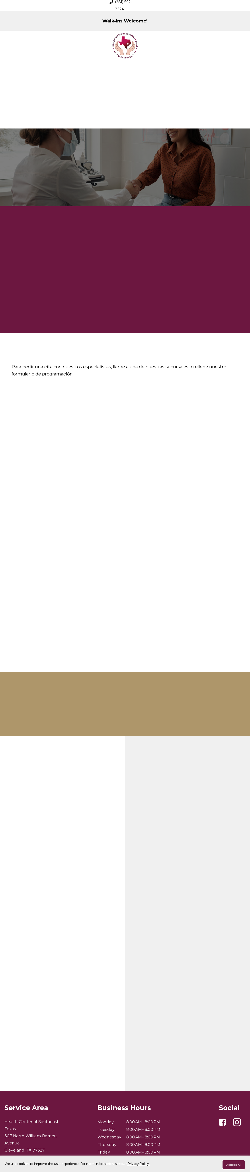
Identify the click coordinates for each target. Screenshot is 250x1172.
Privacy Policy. (138, 1165)
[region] (125, 1164)
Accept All (231, 1165)
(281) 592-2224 (24, 1112)
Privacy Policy (125, 1155)
